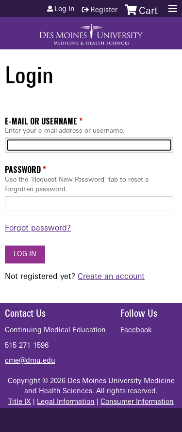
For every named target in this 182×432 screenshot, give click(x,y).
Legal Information (66, 402)
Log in (64, 9)
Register (103, 10)
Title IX (19, 402)
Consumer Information (137, 402)
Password (23, 169)
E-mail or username (41, 121)
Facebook (136, 330)
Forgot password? (38, 228)
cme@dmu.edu (30, 361)
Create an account (111, 277)
